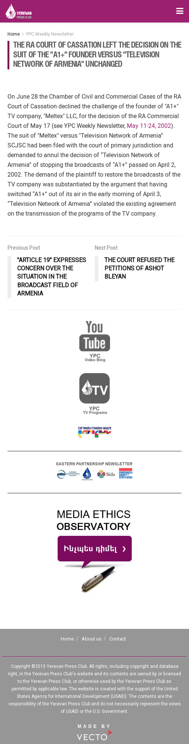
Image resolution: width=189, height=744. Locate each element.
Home (13, 34)
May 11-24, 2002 (149, 125)
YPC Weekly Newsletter (50, 34)
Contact (117, 639)
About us (91, 639)
